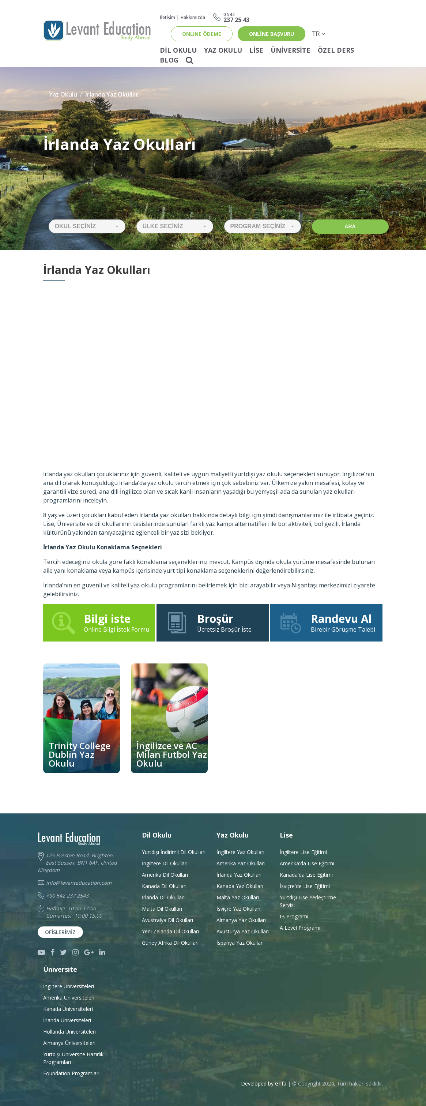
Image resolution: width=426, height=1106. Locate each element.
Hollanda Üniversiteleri (69, 1031)
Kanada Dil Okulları (164, 886)
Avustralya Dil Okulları (167, 920)
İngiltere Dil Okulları (165, 863)
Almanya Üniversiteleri (69, 1042)
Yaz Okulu (223, 50)
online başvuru (271, 33)
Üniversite (290, 50)
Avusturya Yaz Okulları (242, 931)
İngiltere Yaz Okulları (240, 852)
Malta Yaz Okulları (237, 897)
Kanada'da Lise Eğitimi (306, 874)
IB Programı (294, 916)
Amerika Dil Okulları (165, 874)
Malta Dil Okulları (162, 908)
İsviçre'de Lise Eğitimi (305, 886)
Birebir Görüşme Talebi (326, 622)
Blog (169, 60)
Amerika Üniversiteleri (68, 997)
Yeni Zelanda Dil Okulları (170, 931)
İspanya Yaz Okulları (240, 942)
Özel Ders (336, 50)
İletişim (167, 17)
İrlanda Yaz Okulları (112, 94)
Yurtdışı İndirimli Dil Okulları (174, 852)
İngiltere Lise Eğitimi (303, 852)
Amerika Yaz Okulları (240, 863)
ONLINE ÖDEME (201, 33)
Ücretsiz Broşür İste (212, 622)
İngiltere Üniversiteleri (68, 986)
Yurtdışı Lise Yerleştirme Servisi (308, 901)
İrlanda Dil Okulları (163, 897)
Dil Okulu (178, 50)
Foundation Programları (71, 1073)
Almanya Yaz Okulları (241, 920)
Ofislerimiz (60, 932)
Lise (256, 50)
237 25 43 (236, 17)
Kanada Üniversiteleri (68, 1008)
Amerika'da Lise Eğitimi (307, 863)
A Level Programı (300, 927)
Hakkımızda (193, 17)
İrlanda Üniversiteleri (67, 1020)
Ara (349, 226)
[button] (87, 226)
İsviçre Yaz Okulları (238, 908)
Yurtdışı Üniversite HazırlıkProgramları (73, 1058)
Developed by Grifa (264, 1083)
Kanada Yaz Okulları (239, 886)
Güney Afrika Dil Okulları (170, 942)
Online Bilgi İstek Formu (100, 622)
